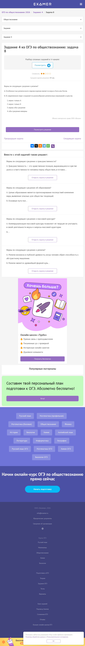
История (14, 432)
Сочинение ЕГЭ (42, 614)
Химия (46, 432)
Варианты (42, 594)
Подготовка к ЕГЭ (42, 573)
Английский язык (65, 432)
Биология (30, 432)
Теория (42, 578)
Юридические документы (42, 518)
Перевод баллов (42, 609)
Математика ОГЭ (44, 448)
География (61, 440)
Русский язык (25, 415)
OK (54, 641)
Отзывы (42, 619)
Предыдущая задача (13, 138)
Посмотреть (43, 65)
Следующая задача (72, 138)
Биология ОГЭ (41, 457)
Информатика (42, 440)
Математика (42, 547)
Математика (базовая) (21, 424)
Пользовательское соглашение (57, 637)
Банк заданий (42, 604)
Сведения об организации (42, 524)
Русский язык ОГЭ (20, 448)
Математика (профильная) (52, 415)
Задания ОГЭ (42, 584)
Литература (21, 440)
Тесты (43, 589)
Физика (68, 424)
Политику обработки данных (35, 637)
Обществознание (48, 424)
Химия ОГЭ (66, 448)
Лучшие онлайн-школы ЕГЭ (42, 625)
